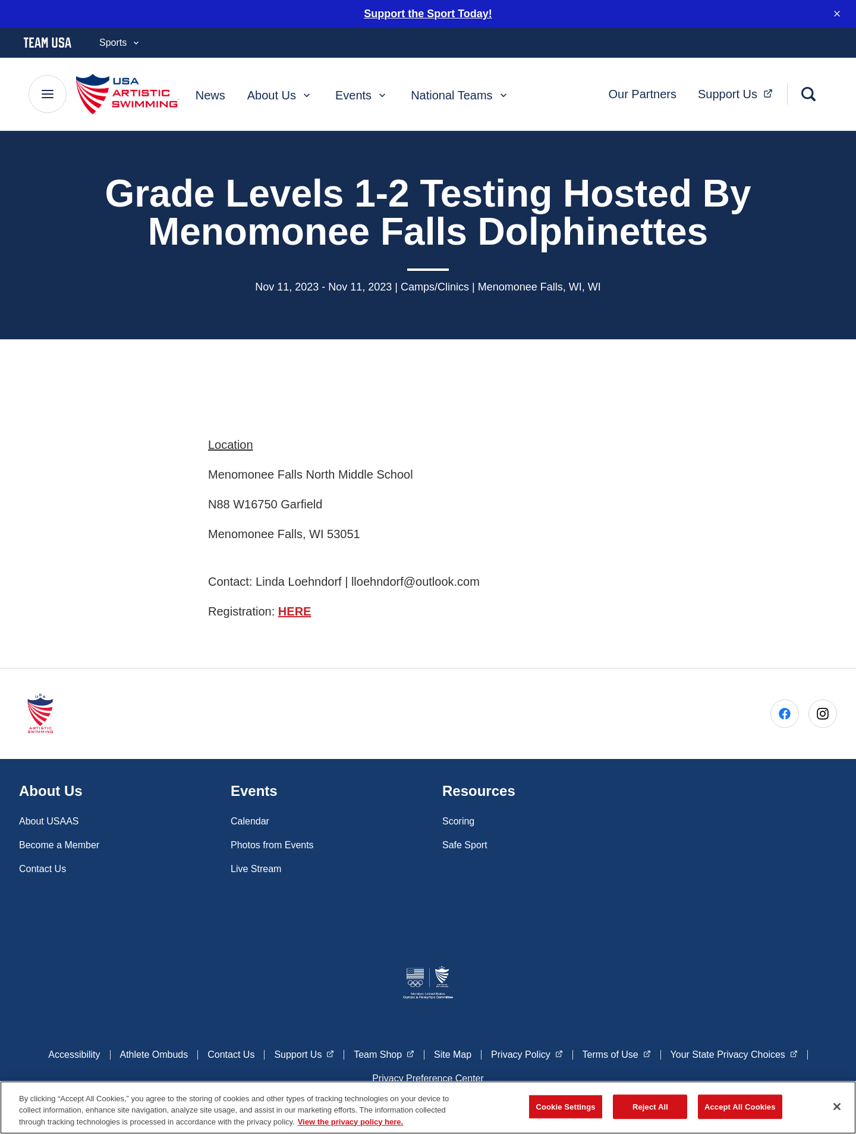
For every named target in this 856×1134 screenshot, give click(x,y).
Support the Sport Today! (428, 12)
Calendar (250, 819)
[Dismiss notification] (836, 13)
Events (361, 94)
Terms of (617, 1052)
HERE (294, 610)
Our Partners (642, 92)
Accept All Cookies (740, 1110)
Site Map (452, 1053)
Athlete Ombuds (154, 1053)
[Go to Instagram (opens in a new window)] (822, 712)
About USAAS (49, 819)
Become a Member (59, 843)
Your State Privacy (734, 1052)
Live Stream (256, 867)
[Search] (808, 93)
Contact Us (42, 867)
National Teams (460, 94)
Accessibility (74, 1053)
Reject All (650, 1110)
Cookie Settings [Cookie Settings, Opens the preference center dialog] (565, 1110)
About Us (280, 94)
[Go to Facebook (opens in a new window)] (784, 712)
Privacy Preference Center (428, 1076)
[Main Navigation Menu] (48, 93)
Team (384, 1052)
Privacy (526, 1052)
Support (739, 91)
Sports (120, 41)
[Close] (837, 1110)
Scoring (458, 819)
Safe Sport (464, 843)
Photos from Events (272, 843)
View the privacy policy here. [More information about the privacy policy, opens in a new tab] (351, 1125)
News (210, 94)
